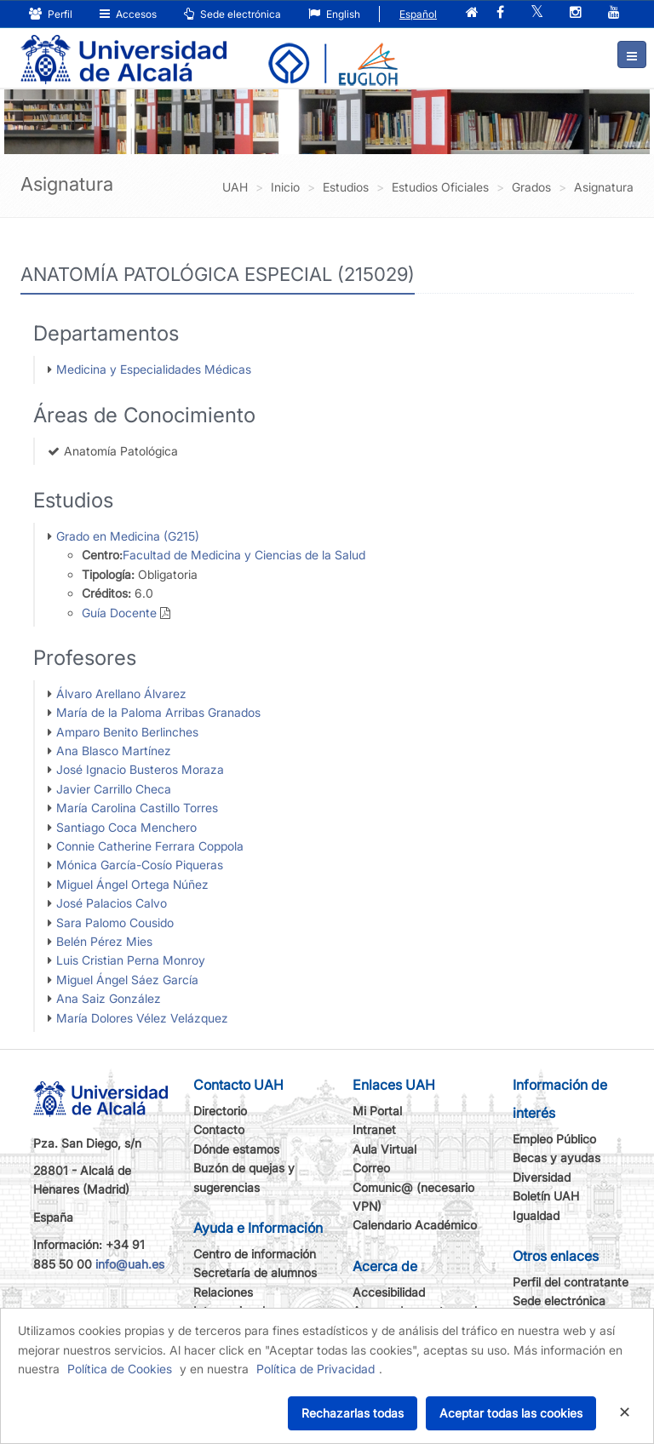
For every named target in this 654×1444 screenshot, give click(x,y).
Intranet (374, 1129)
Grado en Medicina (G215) (127, 536)
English (334, 14)
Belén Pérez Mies (104, 941)
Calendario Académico (415, 1225)
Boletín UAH (546, 1196)
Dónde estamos (236, 1149)
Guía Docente (119, 612)
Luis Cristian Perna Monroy (130, 960)
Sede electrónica (232, 14)
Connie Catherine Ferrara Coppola (150, 846)
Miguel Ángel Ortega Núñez (132, 884)
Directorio (220, 1110)
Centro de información (254, 1253)
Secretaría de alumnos (255, 1272)
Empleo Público (554, 1139)
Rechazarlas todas (352, 1413)
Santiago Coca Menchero (126, 827)
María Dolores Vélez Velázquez (142, 1018)
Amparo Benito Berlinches (127, 732)
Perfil (50, 14)
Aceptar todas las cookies (510, 1413)
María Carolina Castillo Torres (137, 807)
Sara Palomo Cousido (115, 922)
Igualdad (536, 1215)
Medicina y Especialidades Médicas (153, 369)
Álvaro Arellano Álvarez (121, 693)
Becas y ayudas (556, 1157)
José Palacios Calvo (111, 903)
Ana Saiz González (108, 998)
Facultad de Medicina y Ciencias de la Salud (244, 554)
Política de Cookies (119, 1368)
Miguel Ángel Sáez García (127, 979)
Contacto (218, 1129)
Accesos (128, 14)
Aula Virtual (384, 1149)
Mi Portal (377, 1110)
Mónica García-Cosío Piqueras (139, 864)
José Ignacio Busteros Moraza (140, 769)
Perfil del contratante (570, 1282)
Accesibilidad (389, 1292)
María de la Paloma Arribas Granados (158, 712)
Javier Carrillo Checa (113, 789)
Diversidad (542, 1177)
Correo (371, 1167)
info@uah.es (129, 1264)
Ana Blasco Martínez (113, 750)
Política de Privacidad (315, 1368)
